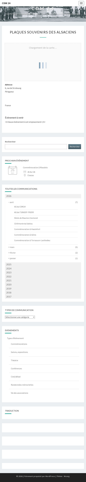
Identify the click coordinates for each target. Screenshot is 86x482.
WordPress (50, 476)
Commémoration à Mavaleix (35, 167)
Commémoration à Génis (25, 234)
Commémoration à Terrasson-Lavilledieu (32, 240)
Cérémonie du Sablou (23, 223)
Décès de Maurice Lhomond (26, 218)
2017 (8, 296)
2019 (8, 288)
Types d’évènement (15, 338)
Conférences (16, 368)
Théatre (14, 360)
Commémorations (19, 344)
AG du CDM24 (19, 206)
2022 (8, 276)
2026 (8, 196)
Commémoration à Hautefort (27, 229)
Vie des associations (19, 393)
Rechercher (10, 141)
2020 (8, 284)
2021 (8, 280)
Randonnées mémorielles (22, 385)
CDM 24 (6, 3)
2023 (8, 272)
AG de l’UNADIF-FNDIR (24, 212)
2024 (8, 268)
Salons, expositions (19, 352)
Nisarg (67, 476)
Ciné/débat (16, 376)
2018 (8, 292)
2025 (8, 264)
